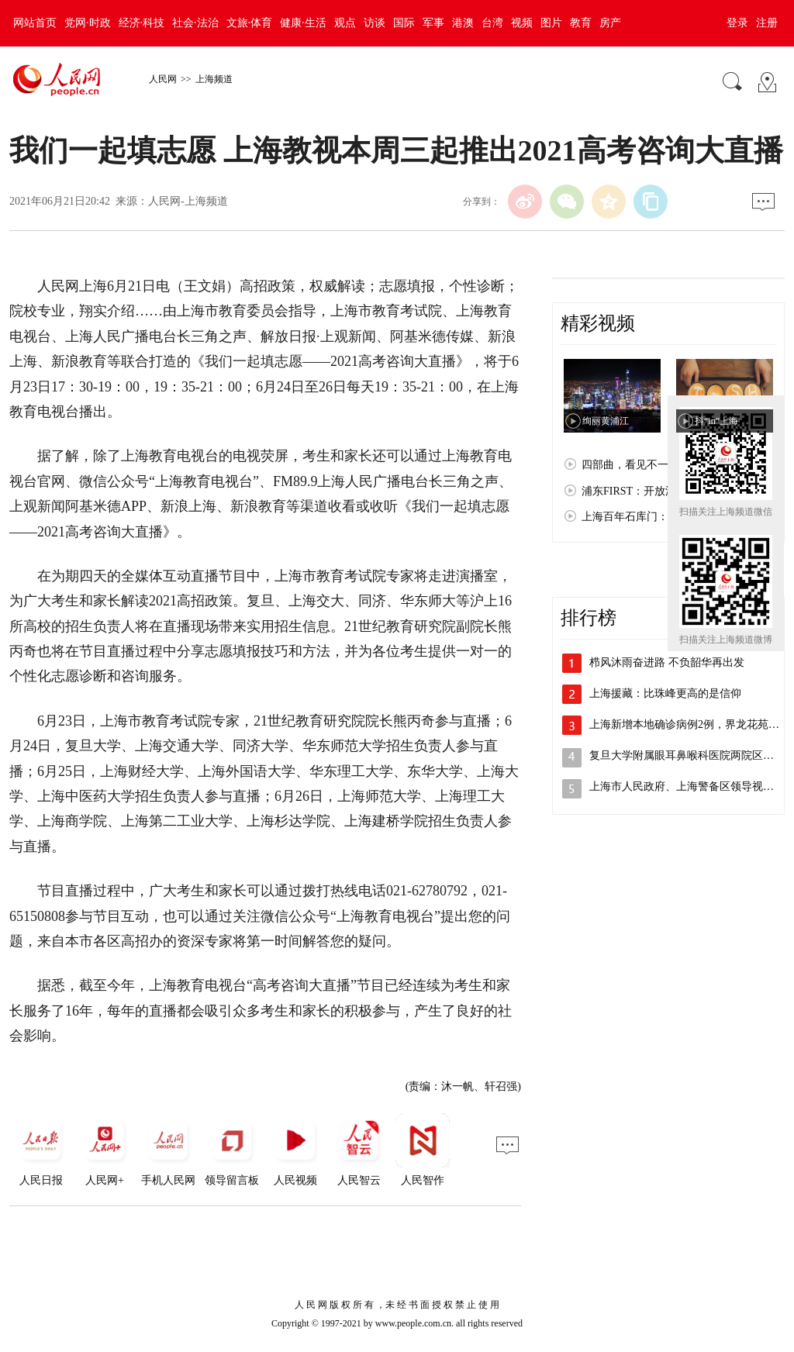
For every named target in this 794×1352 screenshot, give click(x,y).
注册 (767, 23)
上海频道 (214, 79)
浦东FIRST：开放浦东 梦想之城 (658, 491)
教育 (581, 23)
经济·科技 (142, 23)
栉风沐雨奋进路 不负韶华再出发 (666, 662)
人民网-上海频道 (188, 201)
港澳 (463, 23)
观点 (345, 23)
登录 (737, 23)
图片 (551, 23)
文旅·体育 (249, 23)
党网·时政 (87, 23)
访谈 (374, 23)
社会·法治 (195, 23)
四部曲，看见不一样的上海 (647, 465)
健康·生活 (303, 23)
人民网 (163, 79)
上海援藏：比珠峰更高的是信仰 (665, 693)
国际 (404, 23)
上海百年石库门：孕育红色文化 (658, 517)
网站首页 (35, 23)
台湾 (492, 23)
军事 (433, 23)
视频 (522, 23)
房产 (610, 23)
